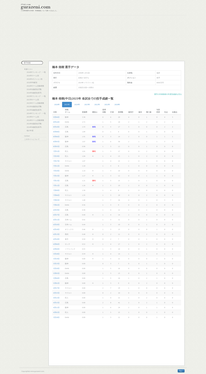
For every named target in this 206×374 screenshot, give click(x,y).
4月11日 (56, 307)
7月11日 (56, 185)
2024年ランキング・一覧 (36, 113)
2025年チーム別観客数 (35, 103)
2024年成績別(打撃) (34, 124)
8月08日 (56, 132)
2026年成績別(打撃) (34, 89)
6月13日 (56, 234)
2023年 (87, 104)
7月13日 (56, 180)
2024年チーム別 (33, 117)
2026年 (57, 104)
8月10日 (56, 127)
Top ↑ (181, 371)
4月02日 (56, 312)
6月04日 (56, 249)
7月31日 (56, 151)
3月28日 (56, 317)
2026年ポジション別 (34, 79)
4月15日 (56, 302)
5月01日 (56, 283)
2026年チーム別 (33, 76)
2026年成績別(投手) (34, 93)
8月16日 (56, 122)
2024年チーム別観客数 (35, 120)
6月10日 (56, 239)
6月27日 (56, 215)
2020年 (117, 104)
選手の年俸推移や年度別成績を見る (168, 94)
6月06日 (56, 244)
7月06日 (56, 195)
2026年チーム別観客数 (35, 86)
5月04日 (56, 278)
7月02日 (56, 205)
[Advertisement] (103, 38)
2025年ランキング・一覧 (36, 96)
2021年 (107, 104)
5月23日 (56, 263)
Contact (27, 136)
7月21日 (56, 166)
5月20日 (56, 268)
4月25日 (56, 293)
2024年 (77, 104)
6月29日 (56, 210)
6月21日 (56, 220)
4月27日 (56, 288)
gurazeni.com (35, 7)
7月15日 (56, 176)
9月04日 (56, 117)
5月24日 (56, 259)
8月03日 (56, 146)
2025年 (67, 104)
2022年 (97, 104)
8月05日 (56, 141)
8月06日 (56, 136)
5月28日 (56, 254)
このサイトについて (32, 139)
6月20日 (56, 224)
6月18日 (56, 229)
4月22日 (56, 298)
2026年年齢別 (32, 82)
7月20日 (56, 171)
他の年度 (30, 130)
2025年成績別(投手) (34, 110)
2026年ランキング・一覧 (36, 72)
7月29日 (56, 156)
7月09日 (56, 190)
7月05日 (56, 200)
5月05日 (56, 273)
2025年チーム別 (33, 100)
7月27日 (56, 161)
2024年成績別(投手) (34, 127)
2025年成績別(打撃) (34, 106)
